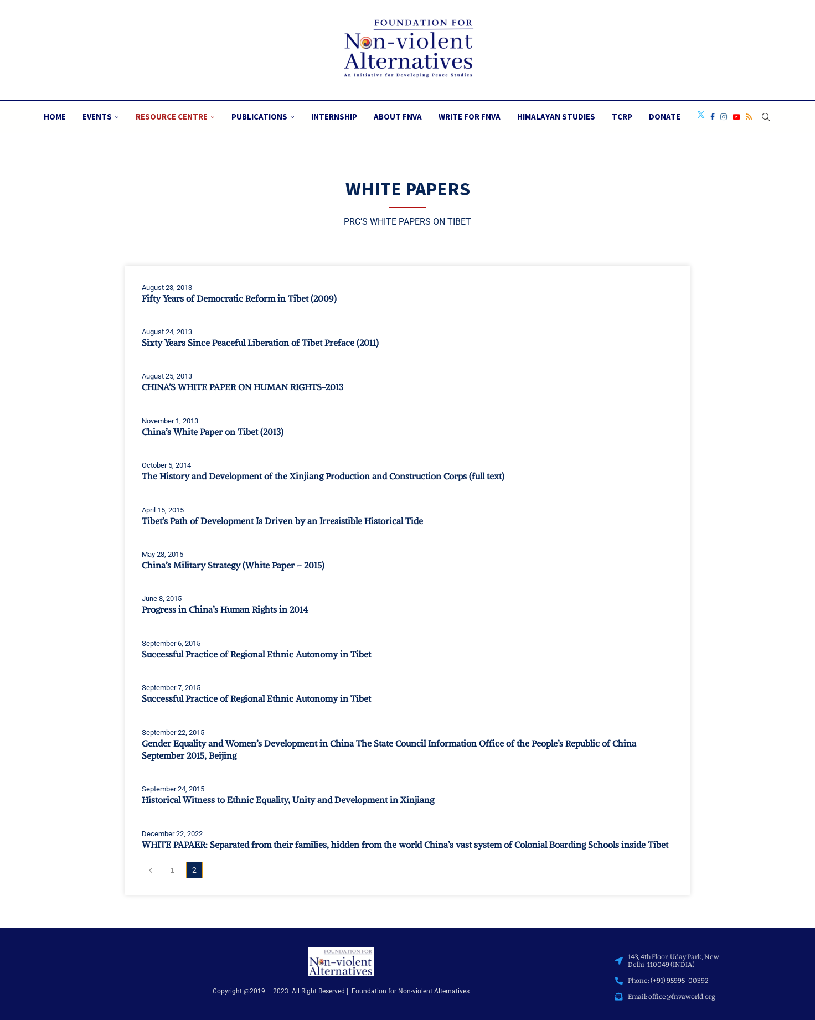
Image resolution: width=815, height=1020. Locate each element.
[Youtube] (736, 117)
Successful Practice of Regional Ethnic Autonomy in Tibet (256, 654)
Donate (664, 116)
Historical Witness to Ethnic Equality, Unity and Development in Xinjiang (288, 799)
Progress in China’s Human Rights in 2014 (225, 609)
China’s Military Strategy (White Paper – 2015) (233, 565)
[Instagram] (723, 117)
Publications (259, 116)
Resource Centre (172, 116)
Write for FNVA (470, 116)
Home (55, 116)
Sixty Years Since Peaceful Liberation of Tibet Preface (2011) (260, 342)
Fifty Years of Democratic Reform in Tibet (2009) (239, 298)
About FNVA (398, 116)
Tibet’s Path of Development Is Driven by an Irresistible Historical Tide (282, 520)
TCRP (622, 116)
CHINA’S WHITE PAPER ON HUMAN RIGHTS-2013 (242, 386)
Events (97, 116)
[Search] (765, 117)
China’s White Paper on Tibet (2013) (212, 431)
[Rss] (749, 117)
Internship (334, 116)
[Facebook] (712, 117)
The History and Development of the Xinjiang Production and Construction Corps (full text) (323, 475)
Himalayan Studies (556, 116)
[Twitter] (701, 117)
